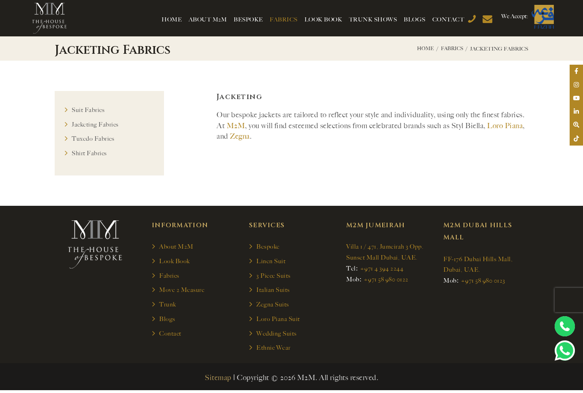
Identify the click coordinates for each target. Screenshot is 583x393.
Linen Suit (270, 262)
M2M (236, 125)
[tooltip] (575, 72)
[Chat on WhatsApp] (565, 350)
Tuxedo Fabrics (93, 139)
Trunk (167, 306)
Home (422, 49)
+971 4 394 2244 (382, 269)
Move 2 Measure (181, 291)
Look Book (174, 262)
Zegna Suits (272, 306)
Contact (170, 335)
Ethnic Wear (273, 350)
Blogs (167, 321)
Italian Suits (273, 291)
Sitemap (218, 380)
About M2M (176, 247)
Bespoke (268, 247)
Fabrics (450, 49)
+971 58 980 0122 (386, 280)
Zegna (240, 136)
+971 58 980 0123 (483, 281)
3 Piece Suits (273, 277)
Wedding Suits (276, 335)
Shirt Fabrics (89, 154)
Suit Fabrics (88, 110)
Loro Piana (505, 125)
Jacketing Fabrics (95, 124)
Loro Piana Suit (278, 321)
